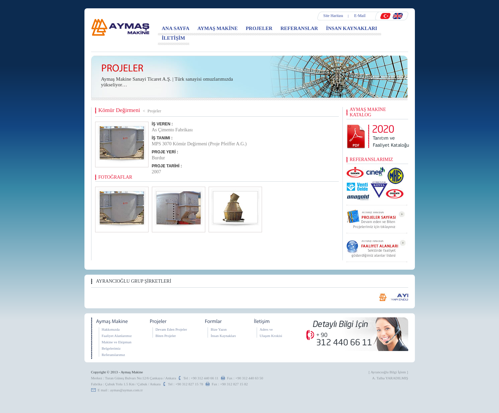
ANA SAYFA (176, 28)
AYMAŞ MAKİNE (217, 28)
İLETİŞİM (173, 38)
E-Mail (359, 15)
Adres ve (266, 329)
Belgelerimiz (111, 348)
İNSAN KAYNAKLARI (351, 28)
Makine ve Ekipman (117, 342)
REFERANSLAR (299, 28)
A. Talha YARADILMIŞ (390, 378)
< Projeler (152, 110)
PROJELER (259, 28)
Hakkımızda (111, 329)
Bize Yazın (219, 329)
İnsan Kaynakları (223, 336)
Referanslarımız (113, 355)
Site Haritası (333, 15)
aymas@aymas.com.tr (126, 390)
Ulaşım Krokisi (271, 336)
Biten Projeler (166, 336)
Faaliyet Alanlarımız (117, 336)
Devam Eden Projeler (171, 329)
